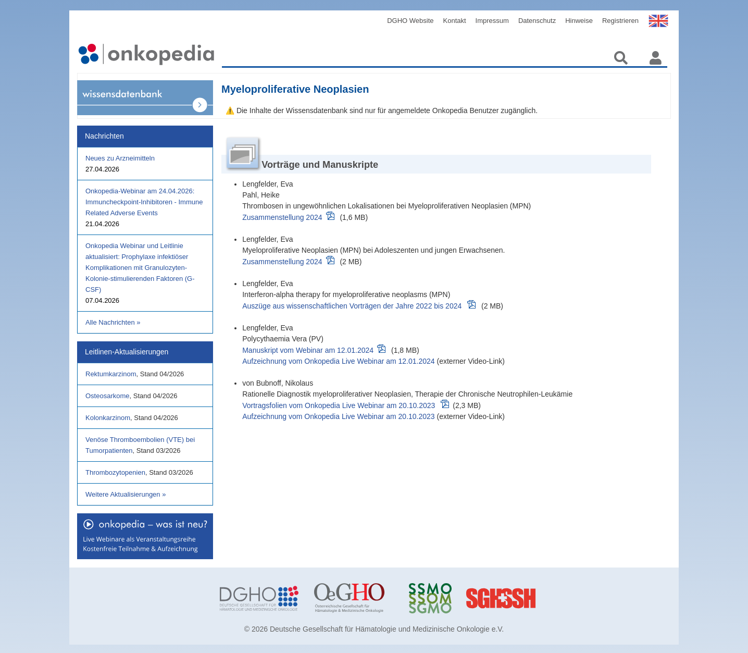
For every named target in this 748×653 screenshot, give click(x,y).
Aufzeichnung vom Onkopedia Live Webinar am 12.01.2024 (338, 361)
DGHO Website (410, 20)
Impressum (492, 20)
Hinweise (579, 20)
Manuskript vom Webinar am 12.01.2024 (307, 350)
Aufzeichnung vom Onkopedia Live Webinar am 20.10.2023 (338, 416)
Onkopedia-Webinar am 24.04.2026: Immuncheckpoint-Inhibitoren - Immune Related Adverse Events (144, 202)
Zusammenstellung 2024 (282, 217)
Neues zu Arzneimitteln (120, 158)
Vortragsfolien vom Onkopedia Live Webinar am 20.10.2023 (338, 405)
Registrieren (620, 20)
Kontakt (454, 20)
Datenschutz (537, 20)
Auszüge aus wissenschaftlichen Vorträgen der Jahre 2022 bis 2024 (352, 306)
